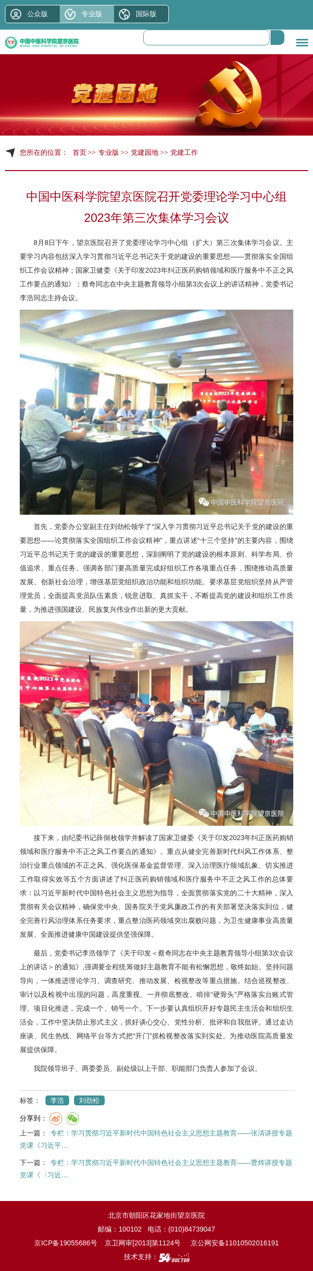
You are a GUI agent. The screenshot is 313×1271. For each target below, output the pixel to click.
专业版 (91, 14)
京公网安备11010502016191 (235, 1243)
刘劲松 (120, 526)
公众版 (37, 14)
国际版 (146, 14)
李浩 (27, 298)
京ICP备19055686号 (65, 1243)
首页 (79, 152)
